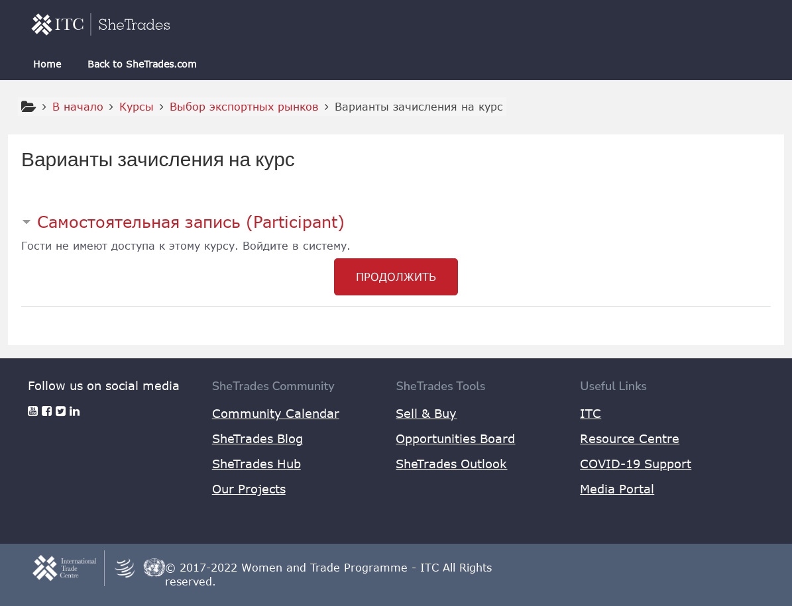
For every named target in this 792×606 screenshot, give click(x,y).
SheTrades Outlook (451, 463)
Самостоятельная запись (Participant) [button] (191, 221)
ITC (590, 413)
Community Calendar (275, 413)
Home (47, 64)
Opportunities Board (455, 438)
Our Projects (249, 488)
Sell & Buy (426, 413)
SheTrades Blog (257, 438)
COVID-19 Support (635, 463)
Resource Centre (629, 438)
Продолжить (396, 277)
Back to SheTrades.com (142, 64)
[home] (101, 24)
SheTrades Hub (256, 463)
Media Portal (617, 488)
